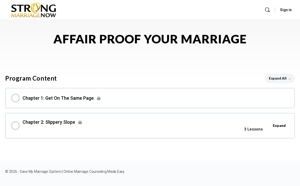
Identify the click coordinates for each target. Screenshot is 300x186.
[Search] (267, 10)
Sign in (286, 10)
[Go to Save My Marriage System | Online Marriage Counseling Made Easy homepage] (33, 9)
